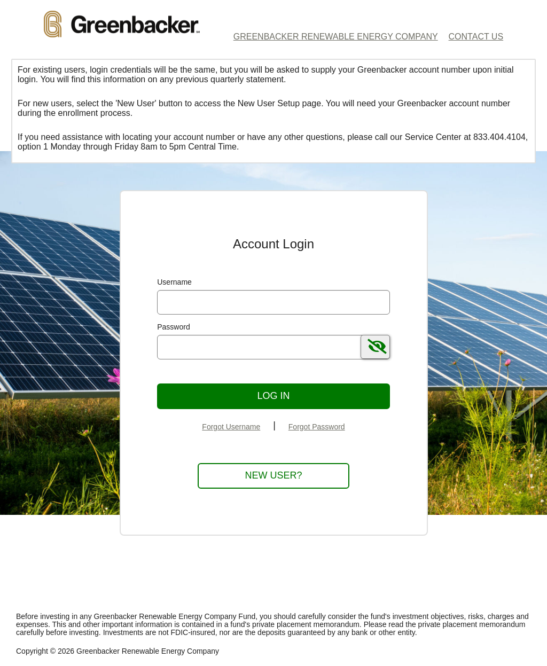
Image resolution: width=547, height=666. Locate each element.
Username (174, 282)
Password (173, 327)
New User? (273, 475)
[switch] (375, 347)
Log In (273, 395)
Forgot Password (316, 426)
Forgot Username (231, 426)
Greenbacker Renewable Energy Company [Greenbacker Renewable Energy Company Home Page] (335, 36)
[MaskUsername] (273, 302)
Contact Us (476, 36)
